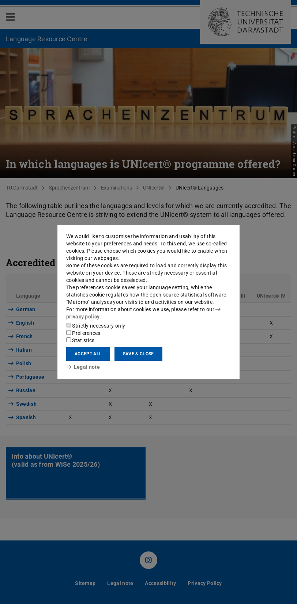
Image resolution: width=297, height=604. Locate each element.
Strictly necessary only (95, 326)
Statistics (80, 340)
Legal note (83, 367)
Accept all (88, 353)
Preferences (83, 333)
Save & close (138, 353)
